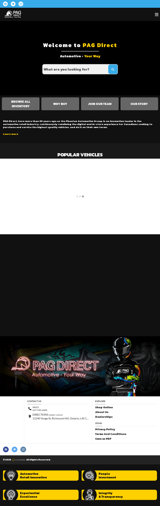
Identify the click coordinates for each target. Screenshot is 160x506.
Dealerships (104, 416)
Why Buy (60, 104)
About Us (101, 412)
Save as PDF (103, 438)
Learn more (10, 134)
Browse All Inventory (20, 103)
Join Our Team (99, 104)
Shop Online (104, 407)
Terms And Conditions (110, 434)
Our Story (139, 104)
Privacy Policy (105, 429)
